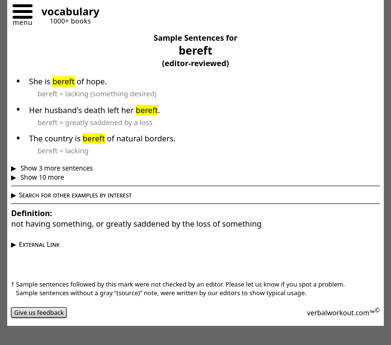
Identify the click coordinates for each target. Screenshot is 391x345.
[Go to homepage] (66, 12)
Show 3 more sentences (56, 167)
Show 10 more (41, 177)
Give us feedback (38, 312)
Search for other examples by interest (75, 194)
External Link (39, 244)
